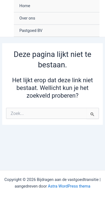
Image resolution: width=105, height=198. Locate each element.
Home (24, 5)
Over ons (27, 18)
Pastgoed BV (31, 30)
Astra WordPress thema (69, 186)
